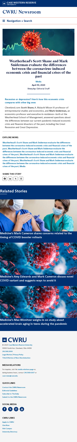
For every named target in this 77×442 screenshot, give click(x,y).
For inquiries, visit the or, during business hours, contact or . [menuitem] (19, 372)
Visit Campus (7, 428)
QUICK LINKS (8, 383)
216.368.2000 (7, 351)
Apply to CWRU (8, 422)
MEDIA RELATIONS (11, 365)
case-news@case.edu (10, 376)
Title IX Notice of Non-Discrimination (16, 358)
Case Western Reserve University (20, 345)
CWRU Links (8, 418)
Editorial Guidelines (9, 391)
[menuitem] (38, 387)
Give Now (5, 425)
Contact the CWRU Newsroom (13, 387)
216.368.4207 (29, 373)
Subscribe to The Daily (10, 394)
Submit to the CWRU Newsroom (14, 397)
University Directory (9, 432)
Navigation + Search (16, 21)
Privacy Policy (18, 355)
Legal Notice (7, 355)
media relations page (26, 369)
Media (22, 166)
